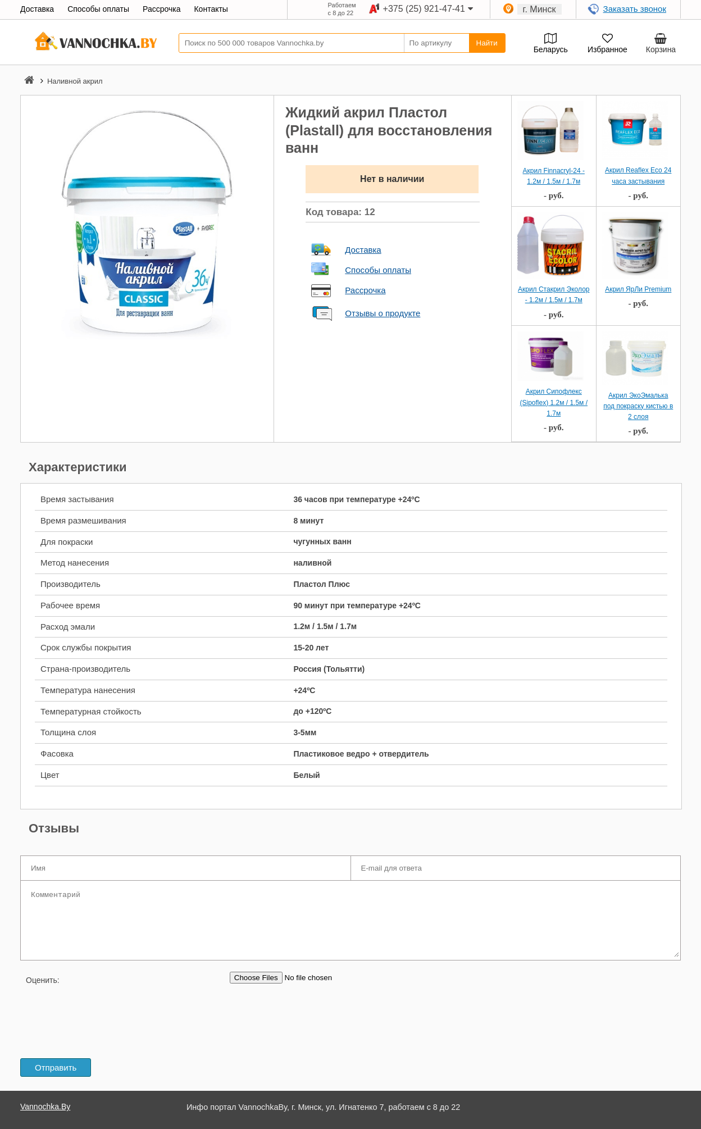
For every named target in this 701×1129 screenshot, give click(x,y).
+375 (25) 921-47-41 (424, 8)
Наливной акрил (75, 81)
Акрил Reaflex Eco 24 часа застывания (638, 175)
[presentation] (105, 1019)
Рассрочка (365, 290)
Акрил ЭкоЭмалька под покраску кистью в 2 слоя (638, 406)
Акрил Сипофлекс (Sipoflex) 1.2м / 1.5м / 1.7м (554, 402)
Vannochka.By (45, 1106)
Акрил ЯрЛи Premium (638, 289)
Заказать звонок (634, 8)
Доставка (363, 249)
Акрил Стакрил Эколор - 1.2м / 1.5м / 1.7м (554, 294)
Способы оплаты (378, 270)
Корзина (661, 49)
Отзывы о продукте (382, 313)
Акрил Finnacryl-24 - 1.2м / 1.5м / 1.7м (554, 176)
